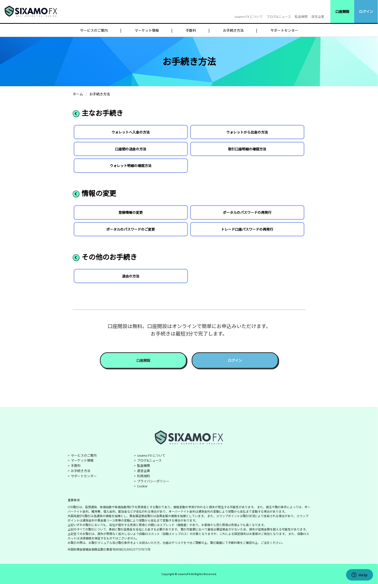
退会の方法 (130, 276)
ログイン (366, 11)
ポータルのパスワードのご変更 (130, 229)
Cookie (142, 486)
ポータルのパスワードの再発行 (247, 212)
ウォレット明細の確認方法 (130, 165)
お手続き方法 (233, 30)
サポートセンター (284, 30)
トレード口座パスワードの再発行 (247, 229)
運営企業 (317, 16)
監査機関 (301, 16)
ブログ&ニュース (278, 16)
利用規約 (143, 475)
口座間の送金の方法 (130, 148)
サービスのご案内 (94, 30)
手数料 (191, 30)
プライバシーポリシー (153, 481)
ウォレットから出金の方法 (247, 132)
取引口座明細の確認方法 (247, 148)
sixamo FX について (248, 16)
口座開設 (342, 11)
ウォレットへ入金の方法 (131, 132)
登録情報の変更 (130, 212)
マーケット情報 (147, 30)
